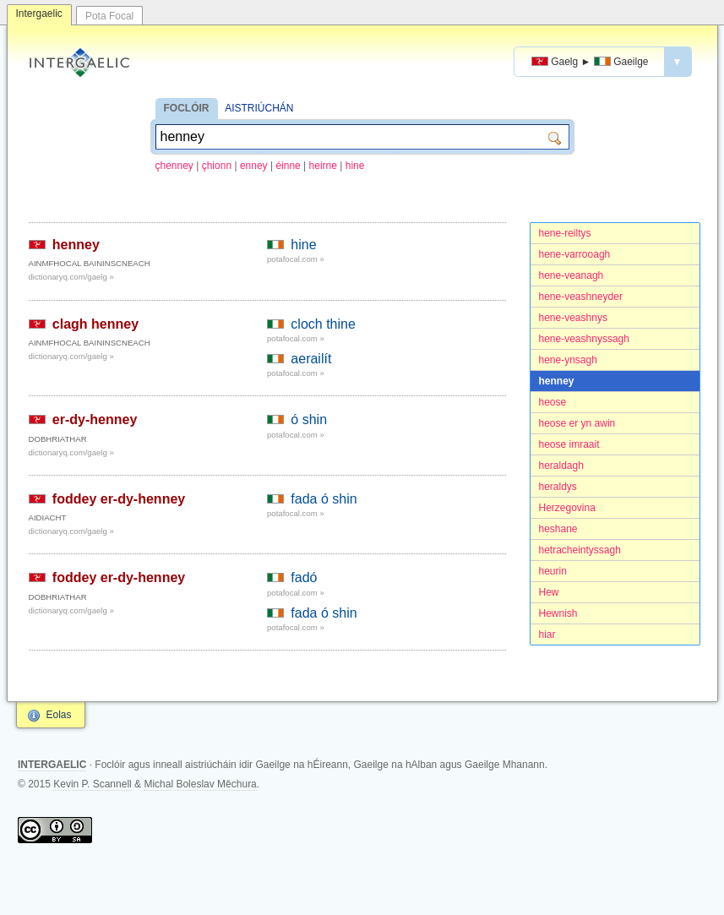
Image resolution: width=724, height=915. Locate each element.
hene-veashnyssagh (584, 339)
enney (254, 166)
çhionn (216, 166)
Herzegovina (567, 508)
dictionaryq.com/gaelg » (71, 276)
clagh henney (95, 324)
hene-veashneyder (581, 296)
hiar (547, 634)
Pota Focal (109, 16)
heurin (553, 571)
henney (556, 381)
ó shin (309, 419)
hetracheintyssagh (580, 550)
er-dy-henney (94, 419)
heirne (323, 166)
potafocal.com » (295, 259)
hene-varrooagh (575, 254)
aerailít (311, 358)
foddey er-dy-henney (118, 499)
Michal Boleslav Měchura (200, 784)
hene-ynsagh (568, 360)
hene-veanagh (571, 275)
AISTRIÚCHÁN (259, 108)
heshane (558, 529)
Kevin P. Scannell (92, 784)
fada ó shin (324, 499)
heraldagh (561, 465)
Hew (549, 592)
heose (553, 402)
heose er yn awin (577, 423)
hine (355, 166)
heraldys (558, 487)
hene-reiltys (565, 233)
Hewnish (558, 613)
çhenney (174, 166)
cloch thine (323, 324)
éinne (287, 166)
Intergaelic (39, 13)
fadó (304, 577)
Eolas (59, 715)
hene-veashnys (573, 318)
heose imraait (569, 444)
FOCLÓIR (187, 108)
